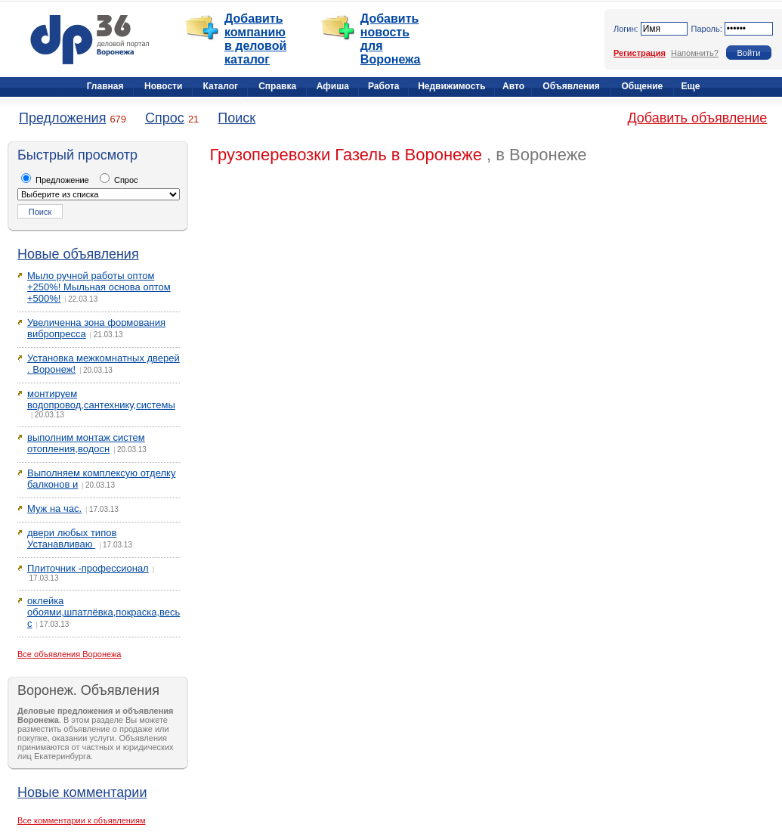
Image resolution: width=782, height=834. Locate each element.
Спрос (164, 118)
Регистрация (640, 52)
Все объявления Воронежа (69, 654)
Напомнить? (695, 52)
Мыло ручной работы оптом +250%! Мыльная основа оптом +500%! (99, 287)
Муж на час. (54, 508)
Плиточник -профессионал (88, 568)
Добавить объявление (697, 118)
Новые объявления (78, 254)
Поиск (236, 118)
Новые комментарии (82, 792)
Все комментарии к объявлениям (81, 820)
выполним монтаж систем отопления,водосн (86, 443)
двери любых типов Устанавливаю (71, 538)
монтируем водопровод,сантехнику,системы (101, 399)
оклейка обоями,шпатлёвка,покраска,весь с (103, 612)
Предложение (55, 179)
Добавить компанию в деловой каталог (255, 39)
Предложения (62, 118)
